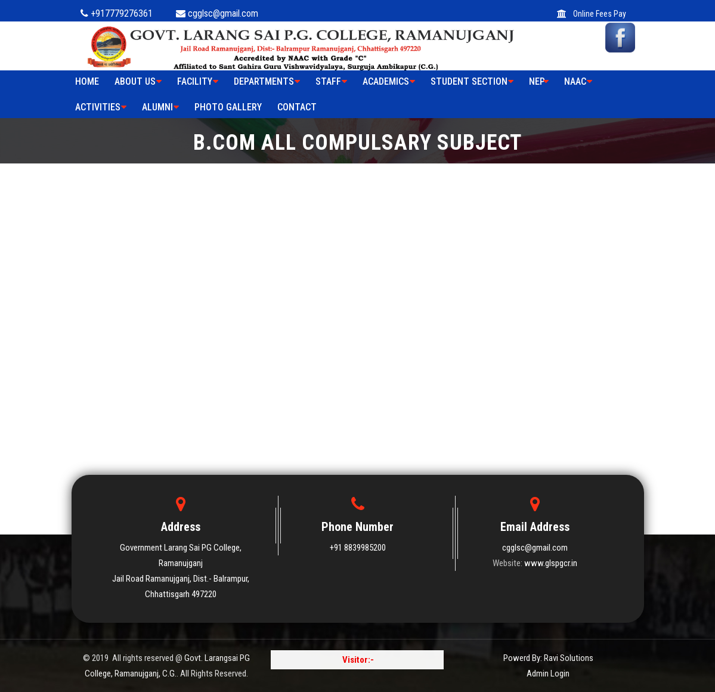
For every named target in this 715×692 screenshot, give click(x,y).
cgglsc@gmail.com (535, 547)
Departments (267, 81)
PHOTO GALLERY (228, 107)
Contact (297, 107)
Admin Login (548, 673)
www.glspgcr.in (550, 563)
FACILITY (197, 81)
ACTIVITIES (100, 107)
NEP (539, 81)
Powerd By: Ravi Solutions (548, 658)
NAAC (578, 81)
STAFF (331, 81)
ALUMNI (160, 107)
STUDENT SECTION (472, 81)
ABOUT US (138, 81)
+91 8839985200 (358, 547)
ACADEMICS (389, 81)
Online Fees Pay (591, 13)
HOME (87, 81)
